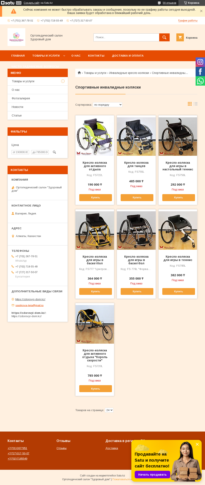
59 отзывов (169, 2)
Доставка (111, 448)
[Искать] (164, 37)
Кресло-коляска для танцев (136, 164)
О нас (76, 55)
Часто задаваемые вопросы (35, 66)
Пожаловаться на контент (127, 479)
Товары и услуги (46, 55)
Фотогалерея (21, 98)
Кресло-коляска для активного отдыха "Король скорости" (95, 355)
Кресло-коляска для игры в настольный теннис (178, 166)
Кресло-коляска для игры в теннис (177, 258)
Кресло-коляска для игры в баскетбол (95, 260)
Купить (95, 197)
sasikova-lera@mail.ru (29, 305)
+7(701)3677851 (17, 448)
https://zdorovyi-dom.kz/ (30, 299)
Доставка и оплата (128, 55)
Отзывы (61, 448)
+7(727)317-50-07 (18, 453)
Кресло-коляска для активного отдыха (95, 166)
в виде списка (195, 105)
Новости (17, 107)
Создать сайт (32, 2)
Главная (18, 55)
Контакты (96, 55)
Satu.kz (121, 475)
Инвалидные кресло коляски (129, 73)
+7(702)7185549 (17, 458)
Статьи (17, 115)
